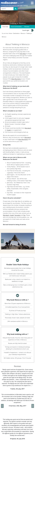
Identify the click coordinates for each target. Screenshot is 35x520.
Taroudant (17, 215)
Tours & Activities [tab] (16, 27)
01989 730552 (23, 6)
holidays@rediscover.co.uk (10, 6)
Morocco (23, 33)
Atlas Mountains (16, 79)
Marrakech (28, 128)
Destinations (16, 33)
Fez (24, 215)
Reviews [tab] (26, 27)
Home (10, 33)
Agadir (9, 130)
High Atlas (23, 54)
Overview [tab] (5, 27)
